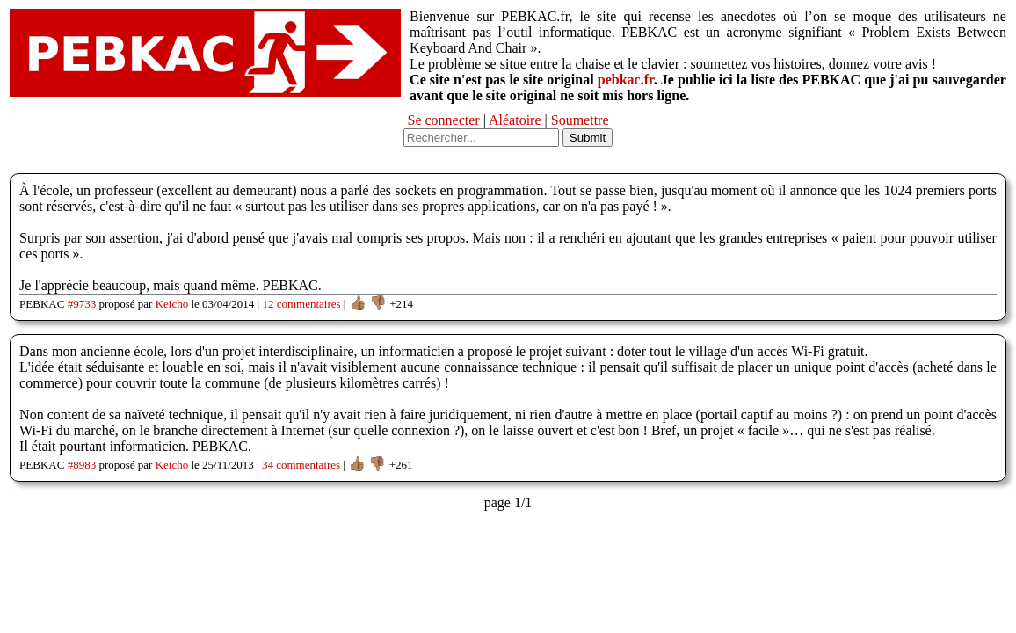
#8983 (82, 464)
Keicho (172, 303)
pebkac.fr (626, 79)
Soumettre (580, 120)
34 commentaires (301, 464)
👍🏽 (357, 302)
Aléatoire (515, 120)
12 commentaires (301, 303)
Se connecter (443, 120)
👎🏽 (378, 302)
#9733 (82, 303)
